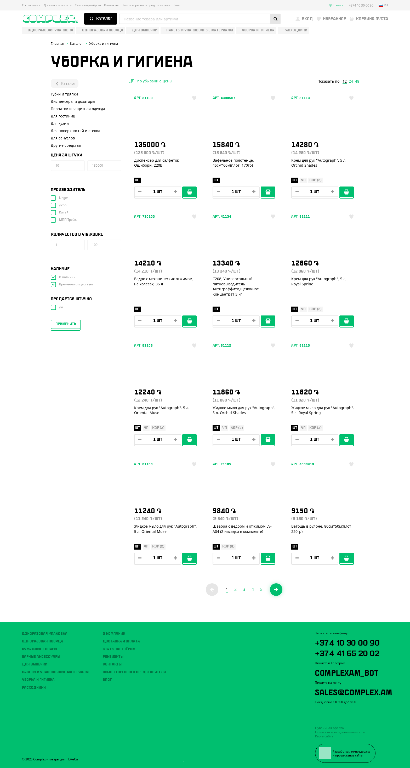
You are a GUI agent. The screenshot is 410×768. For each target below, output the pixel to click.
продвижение (344, 755)
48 (357, 81)
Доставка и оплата (58, 5)
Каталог (64, 83)
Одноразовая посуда (42, 641)
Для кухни (60, 123)
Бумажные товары (39, 649)
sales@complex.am (353, 691)
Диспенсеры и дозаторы (73, 101)
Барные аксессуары (41, 656)
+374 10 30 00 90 (347, 642)
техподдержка (361, 751)
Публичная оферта (329, 728)
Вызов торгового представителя (146, 5)
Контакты (111, 5)
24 (351, 81)
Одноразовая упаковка (44, 633)
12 (345, 81)
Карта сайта (324, 736)
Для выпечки (34, 664)
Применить (65, 324)
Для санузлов (63, 137)
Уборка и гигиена (38, 679)
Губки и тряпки (64, 94)
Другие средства (66, 145)
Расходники (34, 687)
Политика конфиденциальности (340, 732)
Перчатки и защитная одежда (78, 108)
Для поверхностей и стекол (75, 130)
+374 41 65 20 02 (347, 652)
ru (383, 5)
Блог (177, 5)
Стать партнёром (88, 5)
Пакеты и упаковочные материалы (55, 672)
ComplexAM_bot (346, 672)
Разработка (341, 751)
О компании (31, 5)
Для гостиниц (63, 116)
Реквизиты (113, 656)
